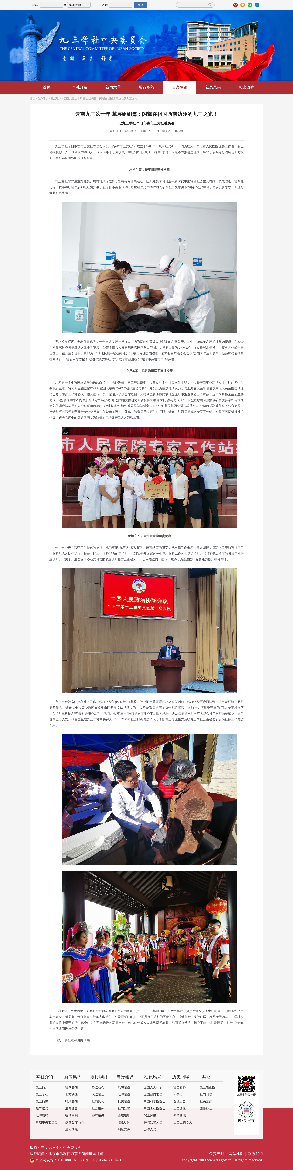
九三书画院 (207, 1087)
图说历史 (179, 1101)
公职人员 (150, 1129)
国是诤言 (206, 1108)
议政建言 (98, 1094)
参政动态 (98, 1087)
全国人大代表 (153, 1087)
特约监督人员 (153, 1122)
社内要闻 (71, 1087)
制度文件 (124, 1129)
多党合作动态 (74, 1122)
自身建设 (179, 87)
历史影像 (179, 1108)
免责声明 (218, 1154)
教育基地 (179, 1115)
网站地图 (238, 1154)
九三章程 (42, 1094)
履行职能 (146, 87)
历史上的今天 (182, 1122)
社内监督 (124, 1108)
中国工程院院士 (155, 1108)
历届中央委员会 (47, 1122)
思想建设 (124, 1087)
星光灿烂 (71, 1129)
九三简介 (42, 1087)
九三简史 (42, 1101)
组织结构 (42, 1115)
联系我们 (255, 1154)
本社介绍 (80, 87)
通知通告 (71, 1108)
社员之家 (206, 1101)
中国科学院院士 (155, 1101)
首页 (47, 87)
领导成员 (42, 1108)
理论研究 (124, 1122)
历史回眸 (246, 87)
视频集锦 (71, 1115)
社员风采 (213, 87)
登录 (140, 5)
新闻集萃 (113, 87)
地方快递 (71, 1094)
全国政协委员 (153, 1094)
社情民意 (98, 1101)
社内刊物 (206, 1094)
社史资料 (179, 1087)
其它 (206, 1077)
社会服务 (98, 1108)
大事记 (178, 1094)
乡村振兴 (98, 1115)
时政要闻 (71, 1101)
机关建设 (124, 1101)
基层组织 (56, 98)
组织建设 (124, 1094)
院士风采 (150, 1115)
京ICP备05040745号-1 (104, 1160)
